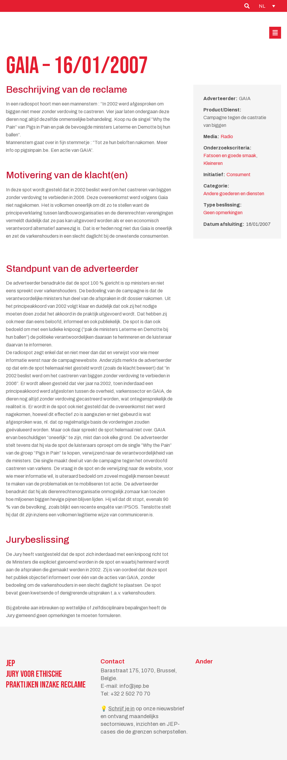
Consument (239, 174)
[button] (275, 33)
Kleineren (213, 163)
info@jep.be (134, 686)
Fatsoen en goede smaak (229, 155)
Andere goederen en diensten (233, 193)
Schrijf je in (121, 709)
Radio (227, 136)
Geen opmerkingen (223, 212)
